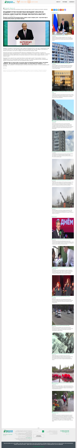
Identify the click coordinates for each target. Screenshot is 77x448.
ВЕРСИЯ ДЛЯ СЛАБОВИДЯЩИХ (38, 436)
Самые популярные (55, 12)
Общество (13, 16)
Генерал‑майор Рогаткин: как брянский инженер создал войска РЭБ (62, 353)
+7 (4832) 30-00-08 (64, 431)
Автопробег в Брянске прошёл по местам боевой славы (60, 325)
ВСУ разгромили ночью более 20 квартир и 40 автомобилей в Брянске (62, 151)
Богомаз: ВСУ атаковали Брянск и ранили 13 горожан (60, 35)
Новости (58, 1)
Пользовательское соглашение (38, 446)
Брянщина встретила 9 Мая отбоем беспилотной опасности (61, 208)
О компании (71, 1)
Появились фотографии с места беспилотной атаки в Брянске (61, 63)
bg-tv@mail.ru (29, 437)
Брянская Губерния (7, 434)
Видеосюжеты (54, 216)
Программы (65, 1)
